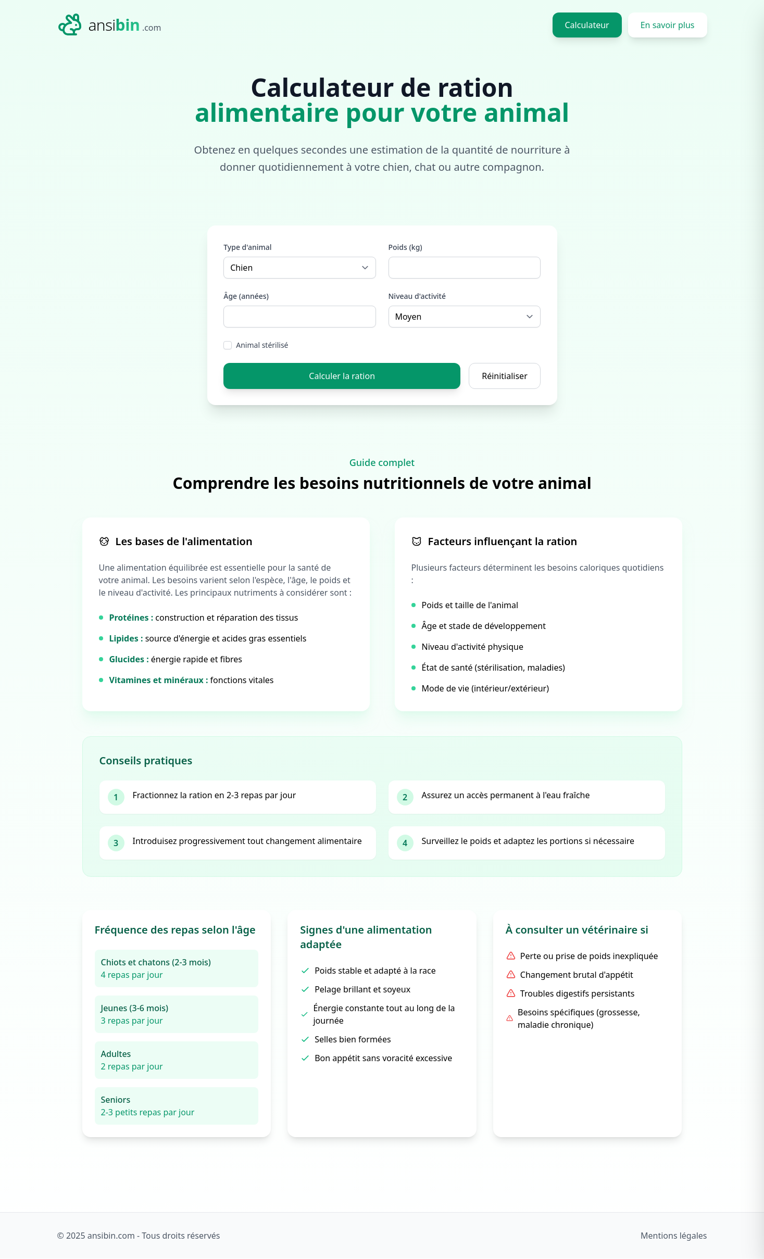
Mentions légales (674, 1236)
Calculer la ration (342, 376)
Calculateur (587, 25)
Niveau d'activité (417, 296)
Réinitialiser (505, 376)
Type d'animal (248, 247)
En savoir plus (668, 25)
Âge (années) (246, 296)
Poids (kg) (405, 247)
